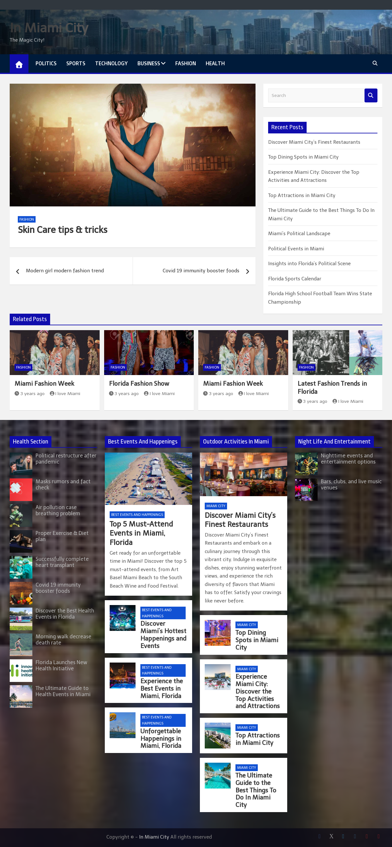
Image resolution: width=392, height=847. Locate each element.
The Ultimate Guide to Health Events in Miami (63, 691)
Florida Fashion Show (139, 383)
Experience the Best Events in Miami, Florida (161, 688)
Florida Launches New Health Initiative (61, 665)
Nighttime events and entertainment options (348, 459)
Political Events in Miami (296, 249)
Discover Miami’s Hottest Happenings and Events (163, 634)
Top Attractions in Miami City (301, 195)
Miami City (215, 506)
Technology (111, 63)
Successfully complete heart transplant (62, 562)
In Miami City (49, 28)
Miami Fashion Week (44, 383)
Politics (46, 63)
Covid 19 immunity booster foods (201, 271)
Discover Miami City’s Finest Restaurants (314, 142)
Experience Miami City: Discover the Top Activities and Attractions (257, 691)
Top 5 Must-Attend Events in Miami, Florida (141, 533)
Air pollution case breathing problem (58, 510)
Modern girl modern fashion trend (65, 271)
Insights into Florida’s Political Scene (309, 264)
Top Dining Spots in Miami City (303, 157)
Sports (75, 63)
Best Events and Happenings (137, 515)
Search (371, 95)
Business (148, 63)
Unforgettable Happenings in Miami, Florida (160, 738)
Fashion (185, 63)
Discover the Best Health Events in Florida (65, 614)
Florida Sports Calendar (294, 279)
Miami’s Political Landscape (299, 233)
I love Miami (65, 393)
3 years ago (30, 393)
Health (215, 63)
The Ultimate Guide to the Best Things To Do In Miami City (255, 790)
